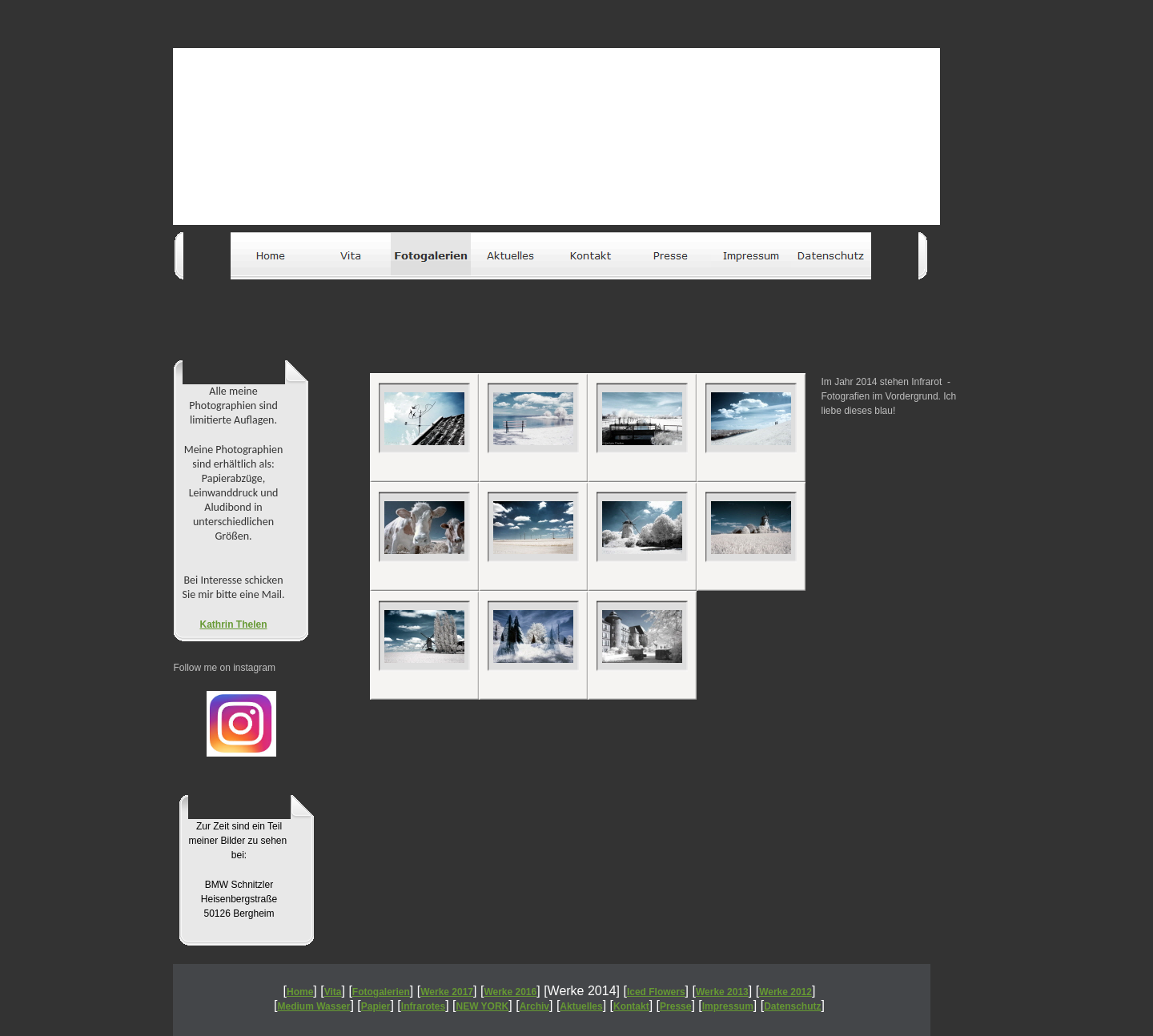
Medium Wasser (314, 1006)
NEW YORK (482, 1006)
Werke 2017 (446, 992)
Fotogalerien (381, 992)
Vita (333, 992)
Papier (376, 1006)
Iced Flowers (656, 992)
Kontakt (631, 1006)
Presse (675, 1006)
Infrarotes (423, 1006)
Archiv (534, 1006)
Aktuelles (581, 1006)
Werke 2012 (785, 992)
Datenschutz (792, 1006)
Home (300, 992)
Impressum (727, 1006)
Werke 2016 (510, 992)
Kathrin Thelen (233, 624)
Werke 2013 (722, 992)
